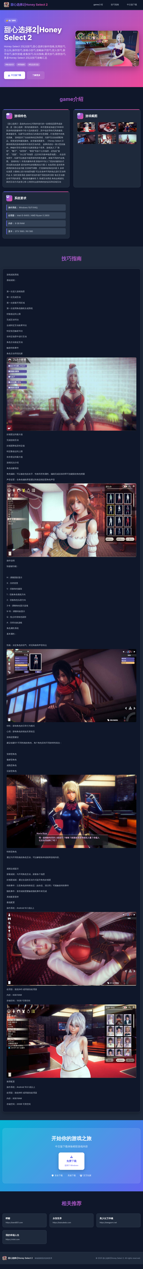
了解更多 (36, 75)
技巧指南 (115, 4)
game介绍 (98, 4)
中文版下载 (132, 4)
